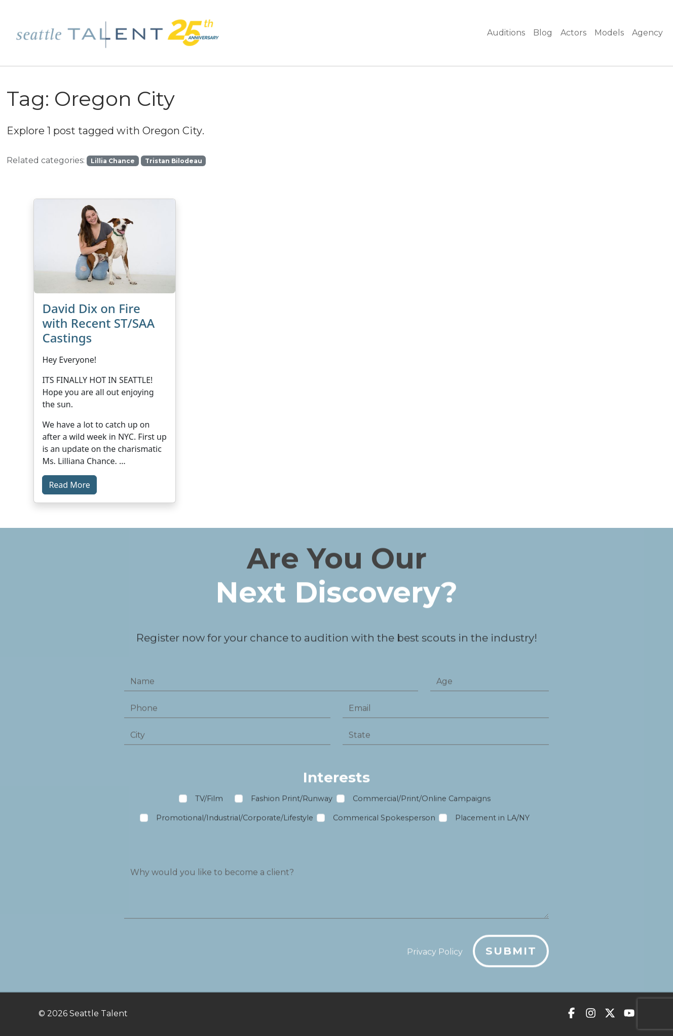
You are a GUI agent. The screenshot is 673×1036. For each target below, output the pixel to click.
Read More (69, 484)
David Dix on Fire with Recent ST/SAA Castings (98, 323)
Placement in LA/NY (492, 821)
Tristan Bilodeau (173, 161)
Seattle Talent (98, 1013)
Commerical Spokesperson (384, 821)
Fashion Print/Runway (291, 802)
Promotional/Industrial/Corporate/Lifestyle (234, 821)
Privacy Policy (435, 956)
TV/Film (209, 802)
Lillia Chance (113, 161)
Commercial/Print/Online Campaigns (422, 802)
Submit (511, 954)
